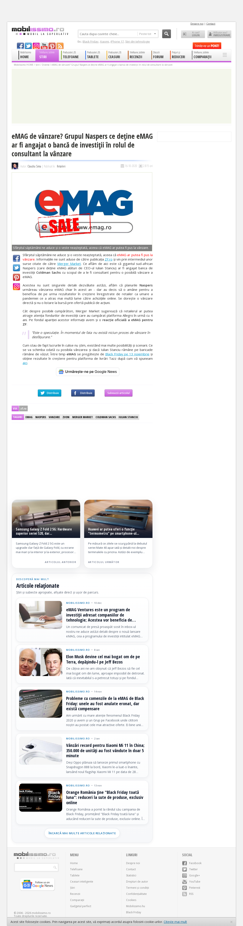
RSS (187, 894)
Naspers (40, 417)
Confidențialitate (136, 894)
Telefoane (76, 869)
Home (74, 863)
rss (59, 46)
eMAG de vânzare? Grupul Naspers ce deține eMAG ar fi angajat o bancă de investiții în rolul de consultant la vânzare (112, 64)
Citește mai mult (175, 922)
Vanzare (54, 417)
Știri (38, 64)
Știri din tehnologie (137, 41)
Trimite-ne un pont (207, 45)
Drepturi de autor (137, 881)
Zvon (66, 417)
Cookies (131, 900)
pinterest (52, 46)
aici (25, 363)
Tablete (75, 875)
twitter (28, 46)
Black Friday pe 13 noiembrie (127, 354)
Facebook (16, 258)
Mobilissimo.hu (135, 906)
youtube (44, 46)
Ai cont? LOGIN (193, 34)
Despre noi (196, 23)
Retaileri (61, 166)
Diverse (45, 64)
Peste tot (147, 34)
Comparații (77, 900)
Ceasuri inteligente (81, 881)
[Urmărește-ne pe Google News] (87, 372)
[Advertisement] (48, 457)
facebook (20, 46)
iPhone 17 (117, 41)
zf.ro (23, 408)
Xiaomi (104, 41)
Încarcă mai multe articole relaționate (82, 833)
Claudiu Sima (34, 166)
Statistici (131, 875)
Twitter (16, 267)
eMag (29, 417)
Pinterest (16, 277)
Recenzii (75, 894)
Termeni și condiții (137, 888)
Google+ (16, 286)
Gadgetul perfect (80, 906)
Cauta (166, 33)
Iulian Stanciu (128, 417)
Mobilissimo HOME (23, 64)
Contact (210, 23)
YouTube (191, 881)
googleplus (36, 46)
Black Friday (90, 41)
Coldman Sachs (106, 417)
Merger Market (69, 263)
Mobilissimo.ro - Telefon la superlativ (40, 30)
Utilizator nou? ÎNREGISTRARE (219, 34)
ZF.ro (108, 259)
